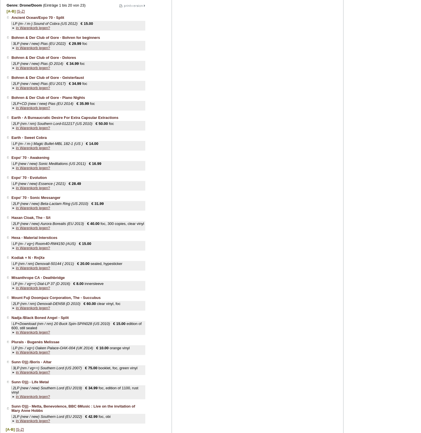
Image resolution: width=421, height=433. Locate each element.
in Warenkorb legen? (33, 28)
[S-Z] (21, 11)
